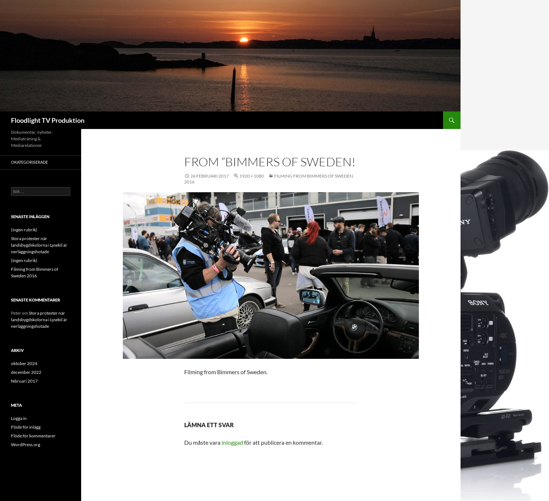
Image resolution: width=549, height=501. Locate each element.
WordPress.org (25, 444)
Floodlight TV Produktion (47, 120)
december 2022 (26, 372)
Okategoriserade (29, 162)
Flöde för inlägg (26, 427)
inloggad (232, 442)
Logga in (19, 418)
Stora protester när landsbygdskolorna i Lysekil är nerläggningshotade (39, 245)
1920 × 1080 (251, 176)
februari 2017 (24, 381)
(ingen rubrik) (24, 229)
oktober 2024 (24, 363)
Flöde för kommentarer (33, 436)
